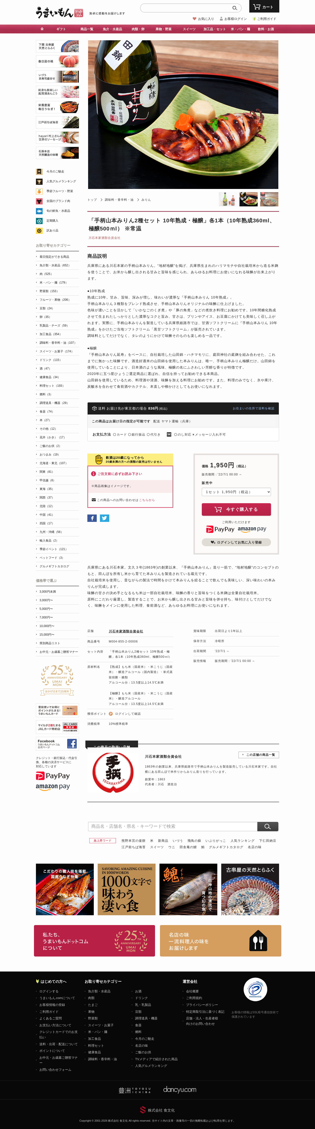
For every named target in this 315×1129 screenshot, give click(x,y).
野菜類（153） (49, 291)
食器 (138, 1025)
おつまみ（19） (50, 454)
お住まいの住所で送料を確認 (253, 408)
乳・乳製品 (143, 1005)
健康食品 (94, 1052)
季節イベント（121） (54, 549)
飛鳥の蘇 (194, 841)
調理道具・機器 (146, 1018)
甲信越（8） (48, 480)
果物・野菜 (164, 29)
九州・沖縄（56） (51, 532)
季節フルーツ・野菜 (60, 191)
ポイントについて (52, 1051)
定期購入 (52, 220)
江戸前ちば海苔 (134, 847)
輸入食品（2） (49, 540)
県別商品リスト (50, 643)
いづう (178, 841)
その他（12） (49, 428)
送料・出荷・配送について (58, 1044)
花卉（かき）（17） (53, 437)
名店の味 (255, 847)
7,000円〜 (46, 617)
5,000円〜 (46, 609)
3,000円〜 (46, 600)
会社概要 (192, 991)
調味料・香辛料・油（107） (58, 342)
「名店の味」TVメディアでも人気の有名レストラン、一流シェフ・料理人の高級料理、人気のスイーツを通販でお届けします (220, 941)
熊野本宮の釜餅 (134, 841)
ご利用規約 (194, 998)
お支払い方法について (55, 1025)
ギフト (61, 29)
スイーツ (189, 29)
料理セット (96, 1045)
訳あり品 (52, 230)
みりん (146, 199)
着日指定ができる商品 (54, 256)
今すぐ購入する (236, 509)
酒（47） (46, 368)
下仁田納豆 (267, 841)
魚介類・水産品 (99, 991)
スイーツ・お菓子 (101, 1025)
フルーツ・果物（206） (55, 299)
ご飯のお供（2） (51, 446)
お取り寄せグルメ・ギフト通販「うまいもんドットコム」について (94, 941)
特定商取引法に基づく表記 (205, 1012)
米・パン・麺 (240, 29)
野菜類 (93, 1018)
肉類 (91, 998)
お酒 (138, 991)
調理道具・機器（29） (54, 403)
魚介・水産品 (112, 29)
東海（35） (47, 489)
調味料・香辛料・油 (119, 199)
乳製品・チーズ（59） (54, 325)
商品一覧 (86, 29)
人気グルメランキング (61, 181)
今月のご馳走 (55, 171)
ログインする (49, 991)
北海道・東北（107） (54, 463)
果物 (91, 1012)
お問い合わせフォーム (55, 1070)
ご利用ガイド (266, 19)
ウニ (171, 847)
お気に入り (206, 19)
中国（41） (47, 514)
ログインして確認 (128, 713)
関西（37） (47, 497)
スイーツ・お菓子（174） (57, 351)
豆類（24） (47, 308)
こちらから (147, 500)
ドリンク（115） (51, 360)
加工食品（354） (51, 334)
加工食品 (94, 1039)
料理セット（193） (52, 385)
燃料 (138, 1032)
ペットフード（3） (52, 557)
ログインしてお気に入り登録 (236, 542)
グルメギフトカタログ (226, 847)
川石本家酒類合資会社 (105, 238)
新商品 (163, 841)
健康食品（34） (50, 377)
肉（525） (46, 274)
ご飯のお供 (143, 1052)
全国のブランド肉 (58, 201)
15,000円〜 (47, 634)
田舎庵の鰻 (188, 847)
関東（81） (47, 471)
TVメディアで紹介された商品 (156, 1059)
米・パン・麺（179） (54, 282)
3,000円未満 (48, 591)
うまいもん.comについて (57, 998)
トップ (92, 199)
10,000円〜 (47, 626)
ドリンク (141, 998)
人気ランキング (243, 841)
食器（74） (47, 411)
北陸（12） (47, 506)
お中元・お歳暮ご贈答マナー (59, 652)
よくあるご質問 (50, 1018)
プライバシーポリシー (202, 1005)
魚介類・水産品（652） (55, 265)
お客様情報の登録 (52, 1005)
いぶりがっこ (215, 841)
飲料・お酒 (266, 29)
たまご (93, 1005)
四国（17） (47, 523)
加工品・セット (215, 29)
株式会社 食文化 (161, 1110)
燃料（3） (46, 394)
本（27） (46, 420)
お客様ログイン (235, 19)
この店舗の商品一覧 (260, 755)
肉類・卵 (138, 29)
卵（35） (46, 317)
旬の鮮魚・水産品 (58, 211)
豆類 (138, 1012)
